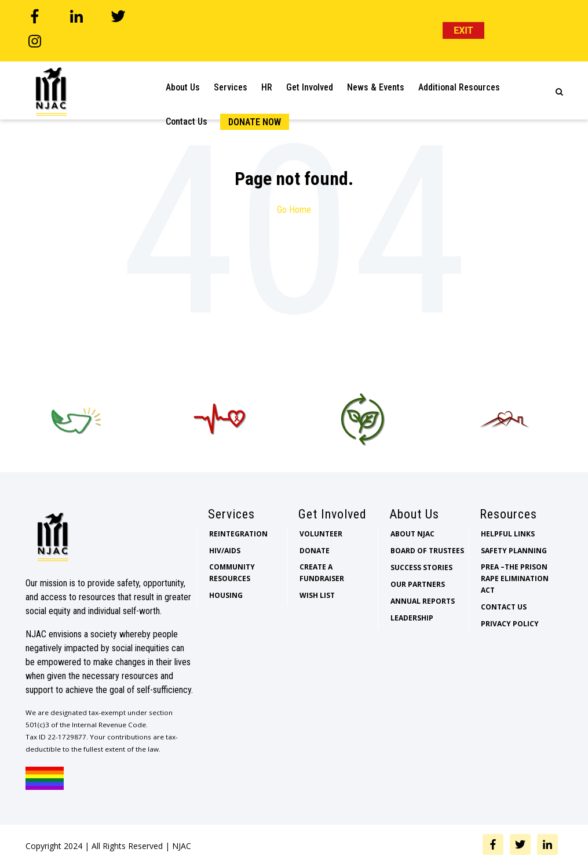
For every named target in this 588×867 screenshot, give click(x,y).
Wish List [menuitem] (317, 595)
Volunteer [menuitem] (321, 534)
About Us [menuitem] (183, 79)
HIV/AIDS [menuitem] (224, 551)
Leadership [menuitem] (411, 618)
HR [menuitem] (266, 79)
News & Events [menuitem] (375, 79)
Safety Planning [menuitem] (514, 551)
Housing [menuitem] (226, 595)
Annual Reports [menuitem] (422, 601)
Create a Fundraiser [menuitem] (322, 572)
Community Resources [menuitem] (232, 572)
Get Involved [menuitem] (309, 79)
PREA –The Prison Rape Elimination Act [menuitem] (515, 578)
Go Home (294, 209)
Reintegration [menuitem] (238, 534)
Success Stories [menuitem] (421, 567)
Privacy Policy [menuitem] (510, 624)
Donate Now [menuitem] (254, 114)
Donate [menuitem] (315, 551)
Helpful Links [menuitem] (508, 534)
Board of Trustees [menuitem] (427, 551)
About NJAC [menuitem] (412, 534)
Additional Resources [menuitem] (459, 79)
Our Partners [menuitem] (417, 584)
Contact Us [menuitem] (186, 113)
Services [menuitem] (230, 79)
